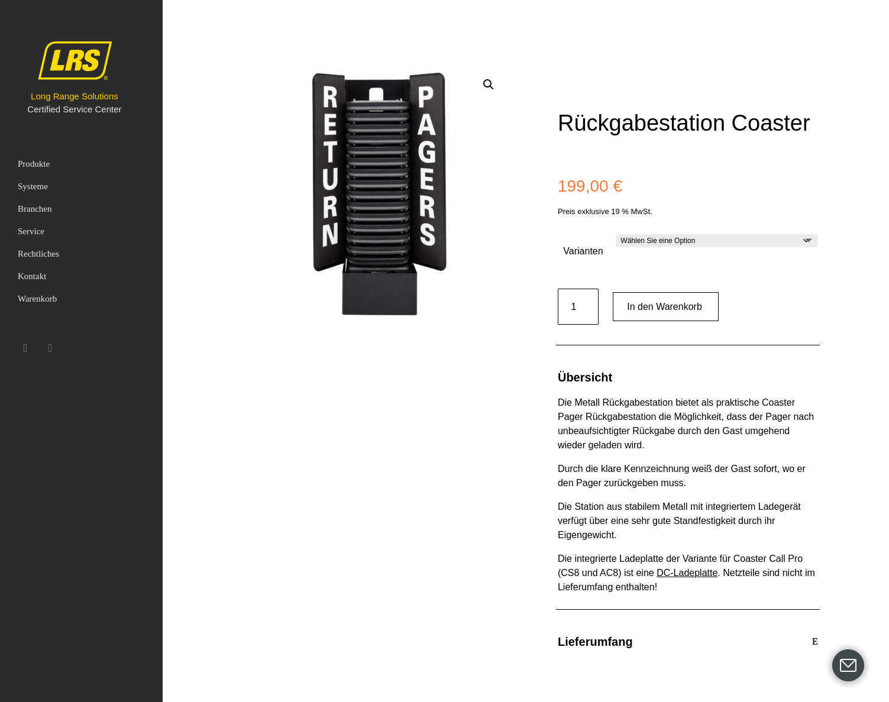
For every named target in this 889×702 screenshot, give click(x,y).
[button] (488, 84)
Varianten (583, 251)
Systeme (33, 186)
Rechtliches (38, 253)
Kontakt (32, 276)
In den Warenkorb (664, 307)
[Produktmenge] (578, 307)
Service (31, 231)
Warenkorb (37, 298)
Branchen (34, 208)
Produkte (34, 164)
